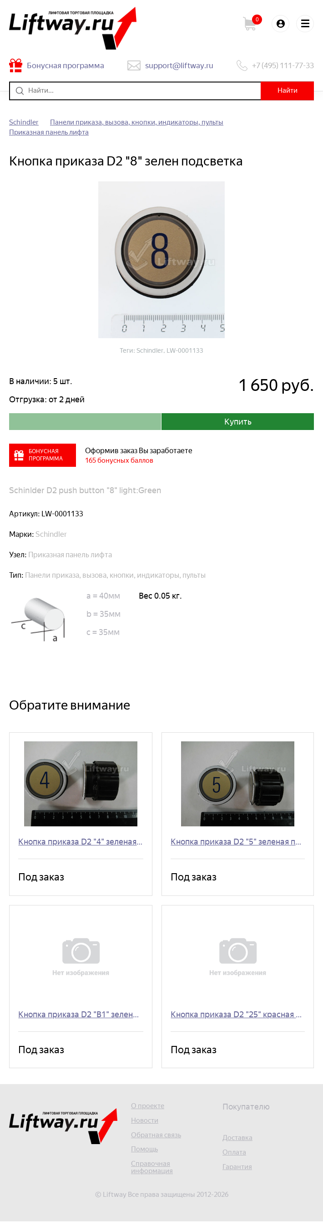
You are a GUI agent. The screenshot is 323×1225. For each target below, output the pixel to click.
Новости (144, 1123)
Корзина (253, 23)
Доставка (237, 1141)
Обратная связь (156, 1138)
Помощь (144, 1152)
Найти (287, 90)
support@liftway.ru (179, 65)
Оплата (234, 1155)
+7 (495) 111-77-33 (283, 65)
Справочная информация (152, 1171)
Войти (280, 24)
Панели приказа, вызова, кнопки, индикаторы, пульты (136, 122)
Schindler (24, 122)
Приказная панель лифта (49, 132)
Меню (305, 24)
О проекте (147, 1109)
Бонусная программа (65, 65)
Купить (238, 422)
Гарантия (237, 1170)
